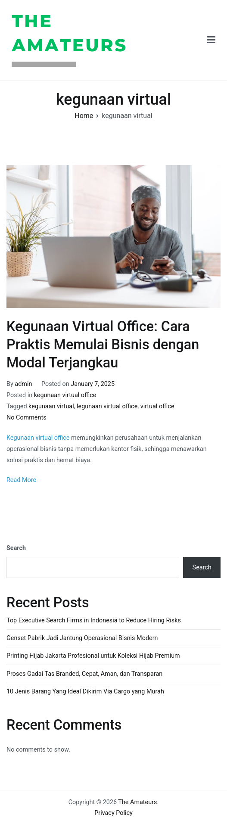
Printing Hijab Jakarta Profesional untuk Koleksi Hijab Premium (93, 655)
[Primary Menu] (211, 40)
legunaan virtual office (107, 406)
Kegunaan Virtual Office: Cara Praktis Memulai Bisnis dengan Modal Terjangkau (102, 344)
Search (16, 548)
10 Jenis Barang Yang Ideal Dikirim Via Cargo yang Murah (85, 691)
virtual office (157, 406)
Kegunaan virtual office (38, 437)
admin (23, 384)
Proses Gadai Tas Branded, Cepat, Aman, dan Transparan (84, 674)
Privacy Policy (113, 813)
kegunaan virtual (51, 406)
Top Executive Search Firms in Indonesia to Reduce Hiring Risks (93, 620)
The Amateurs (165, 40)
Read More (21, 480)
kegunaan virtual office (65, 395)
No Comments (26, 417)
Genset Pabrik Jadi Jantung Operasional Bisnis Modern (82, 638)
